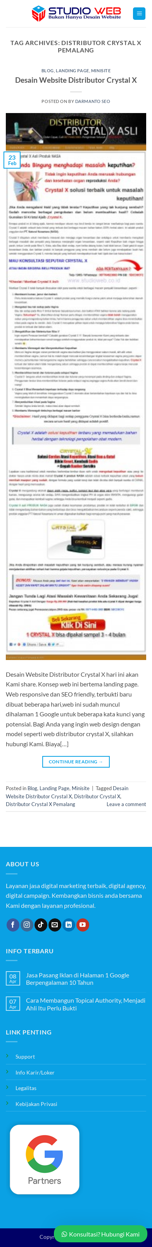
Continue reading (76, 761)
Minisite (101, 70)
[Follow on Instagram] (27, 925)
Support (25, 1056)
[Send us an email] (54, 925)
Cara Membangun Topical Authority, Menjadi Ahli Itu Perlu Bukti (85, 1003)
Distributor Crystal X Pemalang (40, 804)
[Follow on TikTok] (41, 925)
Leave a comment (126, 804)
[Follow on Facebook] (13, 925)
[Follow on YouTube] (82, 925)
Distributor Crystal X (97, 796)
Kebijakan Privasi (36, 1104)
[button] (139, 13)
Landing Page (72, 70)
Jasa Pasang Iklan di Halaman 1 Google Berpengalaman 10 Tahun (77, 978)
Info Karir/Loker (35, 1072)
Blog (47, 70)
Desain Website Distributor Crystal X (76, 79)
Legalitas (26, 1088)
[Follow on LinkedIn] (68, 925)
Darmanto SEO (93, 101)
